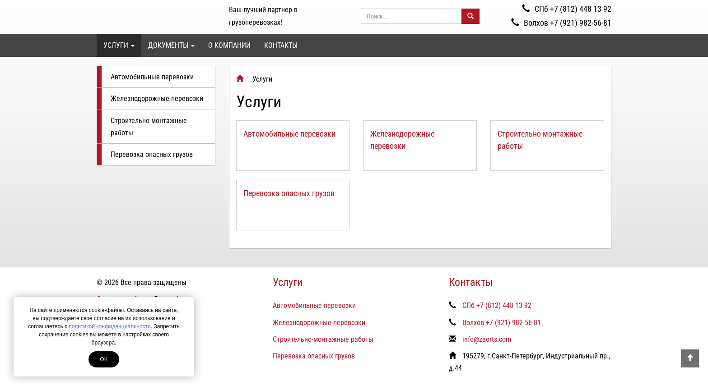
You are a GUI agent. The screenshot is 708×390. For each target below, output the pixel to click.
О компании (229, 45)
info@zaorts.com (486, 339)
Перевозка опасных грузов (152, 154)
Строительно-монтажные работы (149, 126)
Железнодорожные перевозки (157, 98)
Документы (171, 45)
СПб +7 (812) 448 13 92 (566, 9)
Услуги (119, 45)
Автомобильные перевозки (152, 77)
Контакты (281, 45)
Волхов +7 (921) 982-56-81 (561, 23)
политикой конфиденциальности (109, 326)
